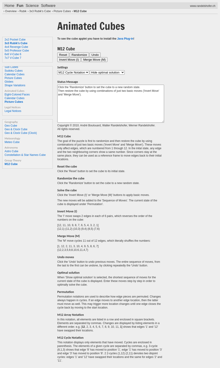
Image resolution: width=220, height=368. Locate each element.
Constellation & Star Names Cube (25, 155)
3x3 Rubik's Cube (40, 11)
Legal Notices (13, 111)
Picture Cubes (62, 11)
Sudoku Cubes (14, 70)
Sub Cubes (11, 67)
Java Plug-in (125, 38)
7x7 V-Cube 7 (13, 58)
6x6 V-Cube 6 (13, 54)
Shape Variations (15, 85)
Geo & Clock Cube (16, 129)
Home (9, 6)
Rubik (23, 11)
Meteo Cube (12, 142)
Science (32, 6)
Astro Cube (11, 151)
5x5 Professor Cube (17, 50)
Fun (20, 6)
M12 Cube (80, 11)
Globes (9, 81)
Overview (10, 11)
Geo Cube (11, 125)
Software (48, 6)
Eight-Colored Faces (17, 94)
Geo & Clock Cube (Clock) (21, 133)
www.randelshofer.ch (202, 6)
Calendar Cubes (15, 74)
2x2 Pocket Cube (15, 39)
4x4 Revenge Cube (16, 47)
